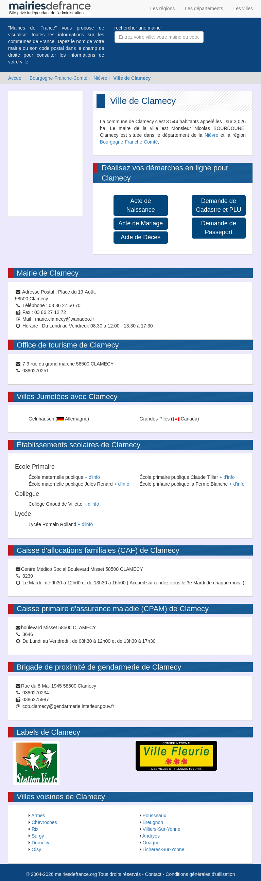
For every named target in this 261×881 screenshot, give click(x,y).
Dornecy (40, 842)
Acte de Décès (140, 237)
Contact (153, 874)
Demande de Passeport (218, 228)
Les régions (162, 8)
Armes (38, 815)
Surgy (38, 836)
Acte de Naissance (140, 205)
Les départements (204, 8)
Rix (35, 829)
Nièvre (100, 78)
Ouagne (150, 842)
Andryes (151, 836)
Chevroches (44, 822)
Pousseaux (154, 815)
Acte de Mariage (140, 223)
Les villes (243, 8)
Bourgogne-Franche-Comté (58, 78)
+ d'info (92, 477)
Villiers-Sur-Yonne (161, 829)
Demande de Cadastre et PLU (218, 205)
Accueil (15, 78)
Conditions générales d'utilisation (200, 874)
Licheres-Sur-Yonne (163, 849)
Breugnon (152, 822)
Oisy (36, 849)
